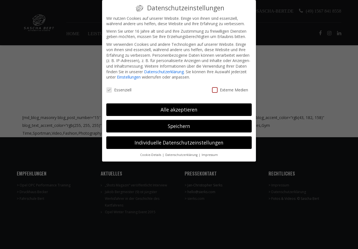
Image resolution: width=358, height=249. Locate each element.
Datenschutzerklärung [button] (181, 151)
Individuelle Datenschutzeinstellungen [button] (179, 138)
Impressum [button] (210, 151)
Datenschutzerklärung (164, 67)
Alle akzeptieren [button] (179, 105)
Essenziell (118, 86)
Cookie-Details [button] (151, 151)
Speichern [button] (179, 122)
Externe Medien (230, 86)
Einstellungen (129, 73)
